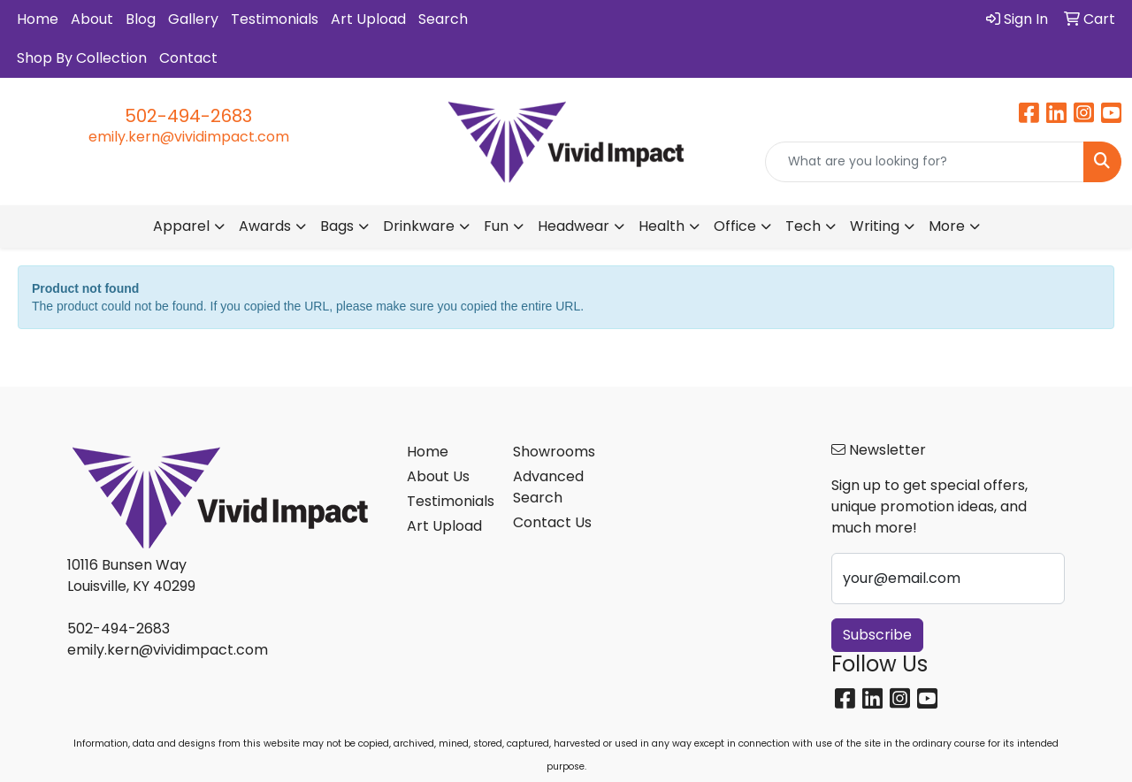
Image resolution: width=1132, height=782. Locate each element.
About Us (438, 476)
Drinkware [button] (419, 226)
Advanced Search (548, 487)
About (92, 19)
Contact (188, 58)
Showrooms (554, 451)
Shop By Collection (82, 58)
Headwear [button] (573, 226)
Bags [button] (337, 226)
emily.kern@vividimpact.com (188, 136)
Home (37, 19)
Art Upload (368, 19)
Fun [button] (496, 226)
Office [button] (735, 226)
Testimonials (274, 19)
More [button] (947, 226)
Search (443, 19)
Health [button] (662, 226)
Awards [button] (265, 226)
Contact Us (552, 522)
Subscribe (877, 635)
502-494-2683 (188, 116)
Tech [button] (803, 226)
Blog (141, 19)
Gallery (193, 19)
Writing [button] (874, 226)
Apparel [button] (181, 226)
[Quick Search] (924, 162)
